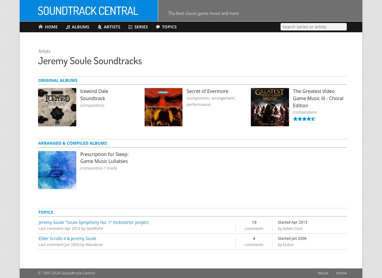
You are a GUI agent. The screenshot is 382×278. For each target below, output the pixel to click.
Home (341, 273)
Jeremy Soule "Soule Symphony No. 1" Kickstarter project (93, 222)
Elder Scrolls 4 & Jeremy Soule (67, 238)
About (323, 273)
